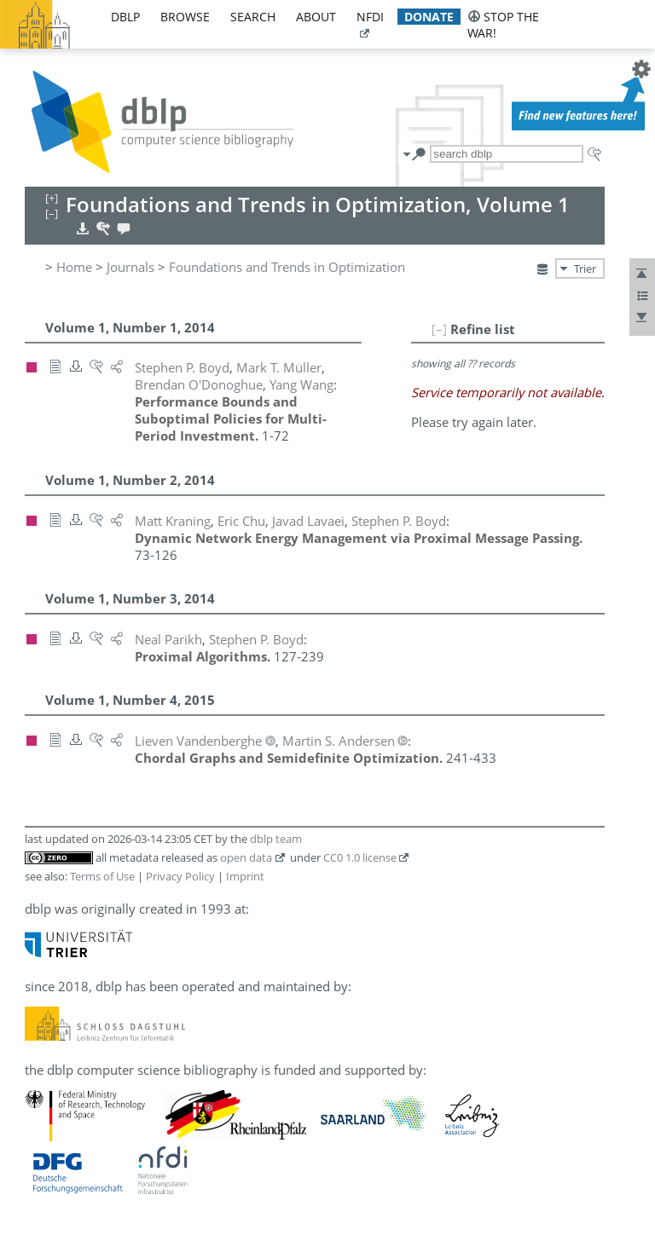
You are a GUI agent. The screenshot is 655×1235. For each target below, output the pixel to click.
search (252, 17)
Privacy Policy (180, 876)
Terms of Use (102, 876)
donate (429, 17)
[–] (439, 329)
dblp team (276, 838)
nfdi (370, 17)
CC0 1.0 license (360, 857)
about (316, 17)
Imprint (245, 876)
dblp (125, 17)
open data (246, 857)
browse (185, 17)
